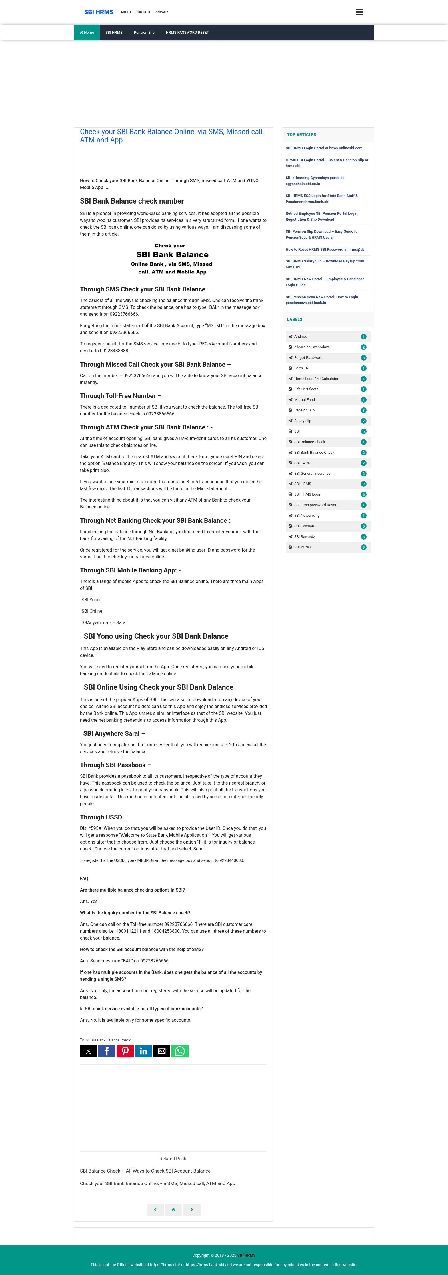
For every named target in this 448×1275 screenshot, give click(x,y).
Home (87, 32)
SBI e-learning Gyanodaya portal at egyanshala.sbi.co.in (315, 181)
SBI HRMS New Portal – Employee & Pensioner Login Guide (325, 282)
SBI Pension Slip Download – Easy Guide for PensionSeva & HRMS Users (322, 234)
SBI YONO (329, 547)
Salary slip (329, 421)
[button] (88, 1051)
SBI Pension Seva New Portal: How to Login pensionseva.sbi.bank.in (322, 300)
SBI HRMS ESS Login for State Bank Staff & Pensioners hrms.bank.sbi (322, 199)
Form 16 (329, 368)
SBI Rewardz (329, 536)
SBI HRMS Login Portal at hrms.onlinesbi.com (324, 148)
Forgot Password (329, 357)
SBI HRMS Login (329, 494)
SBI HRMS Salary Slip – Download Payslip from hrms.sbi (325, 264)
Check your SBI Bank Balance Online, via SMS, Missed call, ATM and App (157, 1183)
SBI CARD (329, 463)
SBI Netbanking (329, 515)
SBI (329, 431)
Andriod (329, 336)
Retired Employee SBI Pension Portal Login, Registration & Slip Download (322, 216)
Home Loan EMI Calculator (329, 379)
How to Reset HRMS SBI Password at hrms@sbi (325, 249)
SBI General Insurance (329, 473)
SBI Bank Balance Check (111, 1040)
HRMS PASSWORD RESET (187, 32)
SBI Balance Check (329, 442)
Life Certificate (329, 389)
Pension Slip (144, 32)
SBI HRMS (114, 32)
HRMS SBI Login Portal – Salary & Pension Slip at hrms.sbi (327, 163)
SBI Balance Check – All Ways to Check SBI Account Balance (145, 1171)
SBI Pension (329, 526)
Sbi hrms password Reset (329, 505)
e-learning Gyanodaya (329, 347)
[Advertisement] (224, 83)
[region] (173, 158)
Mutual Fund (329, 399)
